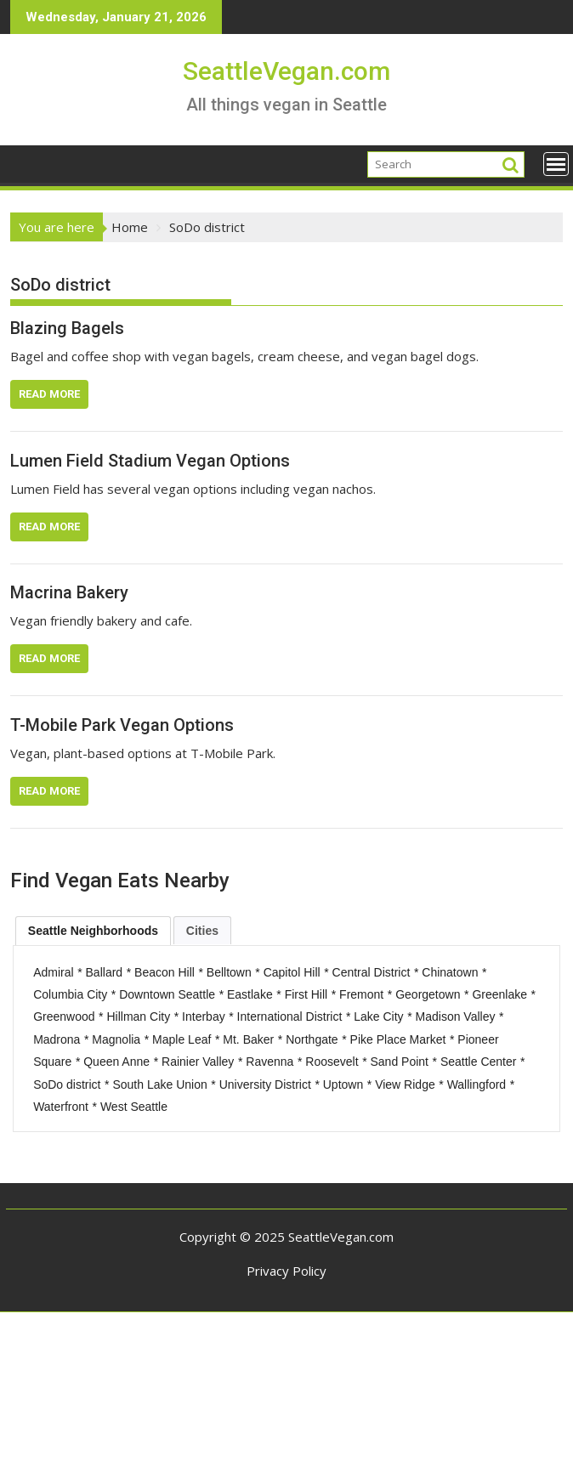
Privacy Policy (286, 1270)
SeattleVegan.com (286, 71)
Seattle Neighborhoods (93, 930)
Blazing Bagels (67, 328)
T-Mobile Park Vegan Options (122, 725)
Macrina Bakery (69, 592)
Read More (49, 394)
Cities (202, 930)
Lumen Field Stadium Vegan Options (150, 460)
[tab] (93, 930)
